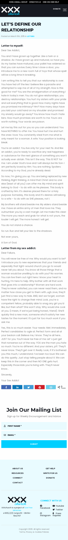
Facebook (45, 507)
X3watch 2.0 (35, 2)
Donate (56, 9)
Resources (18, 473)
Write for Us (50, 473)
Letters (30, 36)
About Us (17, 468)
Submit (34, 444)
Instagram (45, 514)
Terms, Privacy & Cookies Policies (34, 532)
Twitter (58, 510)
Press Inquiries (57, 514)
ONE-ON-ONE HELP (51, 2)
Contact (18, 482)
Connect (18, 478)
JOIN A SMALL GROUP (18, 2)
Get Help (50, 468)
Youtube (58, 506)
